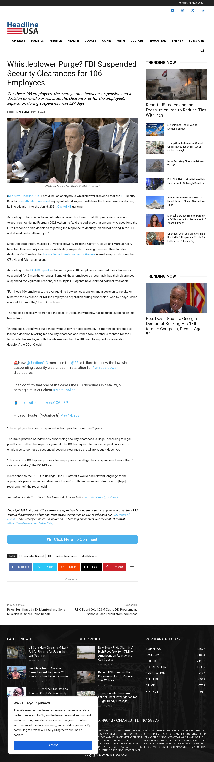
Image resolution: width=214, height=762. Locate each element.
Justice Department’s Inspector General (68, 254)
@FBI (75, 363)
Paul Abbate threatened (34, 201)
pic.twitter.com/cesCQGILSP (44, 402)
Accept (53, 745)
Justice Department (66, 555)
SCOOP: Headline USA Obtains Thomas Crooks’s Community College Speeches (48, 693)
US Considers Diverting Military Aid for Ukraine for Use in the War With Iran (48, 651)
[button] (202, 50)
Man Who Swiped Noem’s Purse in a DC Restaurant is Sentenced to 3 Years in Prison (186, 219)
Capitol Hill (64, 206)
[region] (53, 725)
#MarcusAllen (64, 390)
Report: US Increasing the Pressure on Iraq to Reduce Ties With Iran (176, 110)
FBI (123, 196)
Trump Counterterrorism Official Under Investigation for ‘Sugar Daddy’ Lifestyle (185, 147)
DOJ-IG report (39, 270)
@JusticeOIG (37, 363)
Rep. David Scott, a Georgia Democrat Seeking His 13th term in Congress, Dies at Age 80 (173, 326)
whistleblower (89, 555)
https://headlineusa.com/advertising (30, 523)
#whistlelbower (105, 367)
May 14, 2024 (71, 415)
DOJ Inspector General (31, 555)
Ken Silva (24, 111)
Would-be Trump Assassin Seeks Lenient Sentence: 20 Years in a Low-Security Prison (48, 672)
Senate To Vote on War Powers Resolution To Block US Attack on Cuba (186, 201)
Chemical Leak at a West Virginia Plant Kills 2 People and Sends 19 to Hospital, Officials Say (186, 237)
